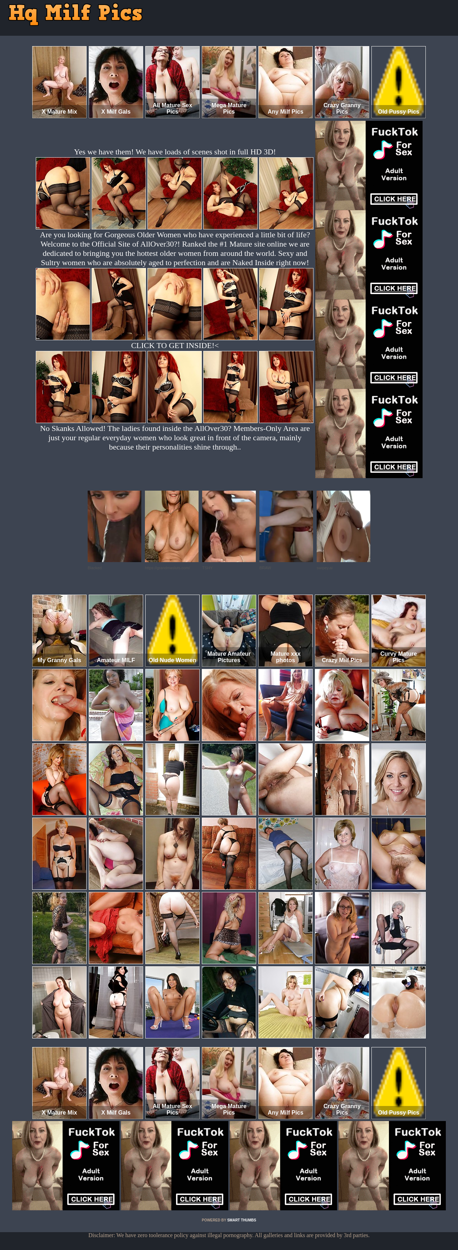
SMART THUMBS (241, 1220)
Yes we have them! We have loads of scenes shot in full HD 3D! (175, 151)
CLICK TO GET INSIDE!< (175, 345)
